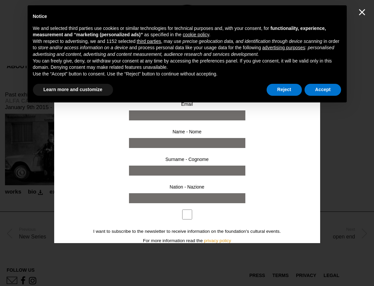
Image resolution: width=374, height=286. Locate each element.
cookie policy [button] (196, 34)
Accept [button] (323, 89)
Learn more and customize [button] (73, 89)
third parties (149, 41)
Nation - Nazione (187, 187)
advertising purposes (283, 47)
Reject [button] (284, 89)
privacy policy (217, 240)
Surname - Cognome (187, 159)
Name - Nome (187, 131)
